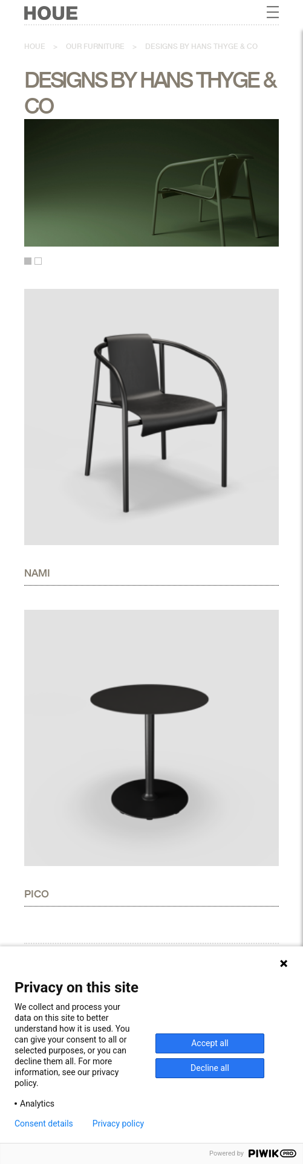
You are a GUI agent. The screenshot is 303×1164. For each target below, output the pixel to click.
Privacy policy (118, 1123)
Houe (34, 46)
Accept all (210, 1043)
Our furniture (95, 46)
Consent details (44, 1123)
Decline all (210, 1068)
